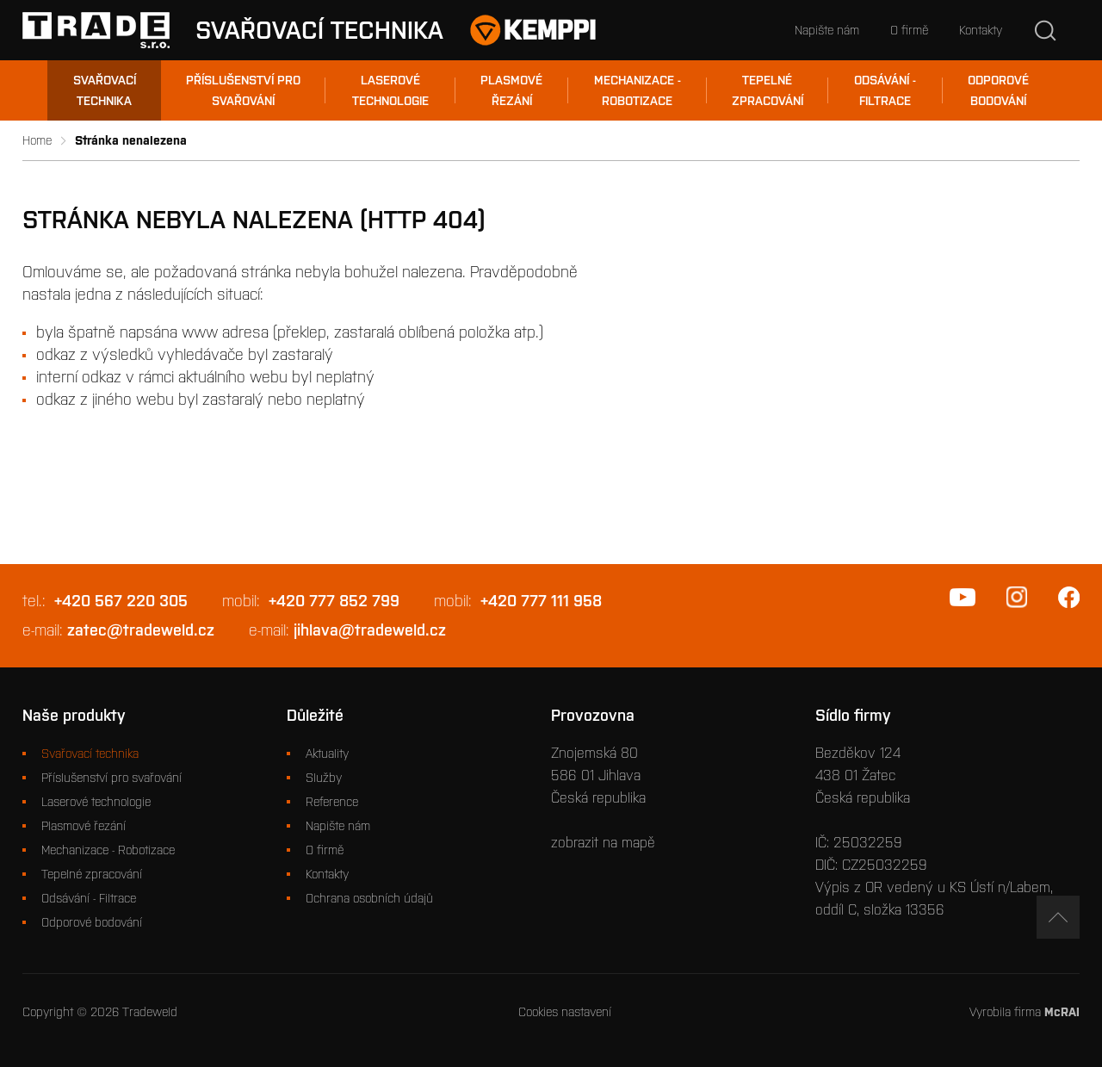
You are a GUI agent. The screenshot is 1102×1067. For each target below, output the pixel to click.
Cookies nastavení (564, 1012)
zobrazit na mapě (603, 842)
